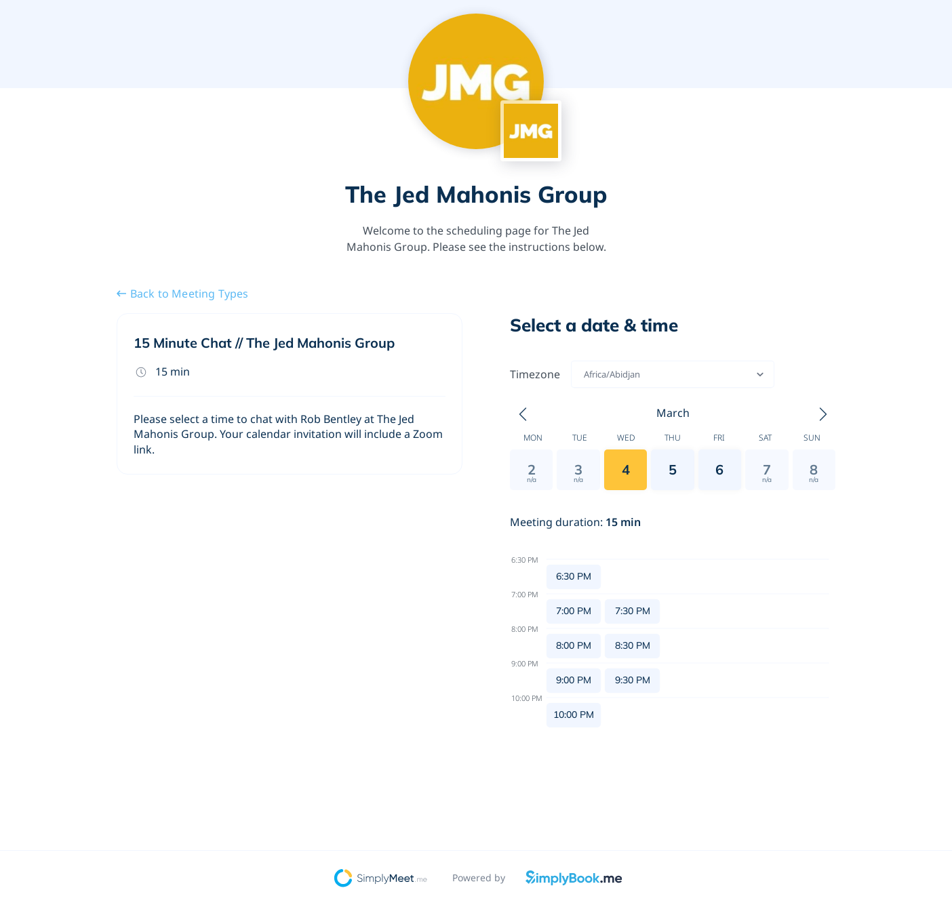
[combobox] (585, 374)
